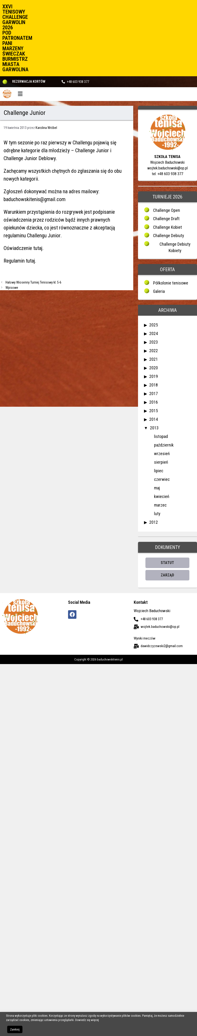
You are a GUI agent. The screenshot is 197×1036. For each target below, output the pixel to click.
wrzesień (162, 453)
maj (157, 487)
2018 (153, 384)
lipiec (158, 470)
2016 (153, 402)
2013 (154, 427)
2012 (153, 522)
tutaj (37, 248)
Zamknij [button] (15, 1029)
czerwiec (162, 479)
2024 (153, 333)
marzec (160, 505)
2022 (153, 350)
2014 (153, 419)
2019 (153, 376)
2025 (153, 324)
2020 (153, 367)
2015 (153, 410)
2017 (153, 393)
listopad (161, 436)
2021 (153, 359)
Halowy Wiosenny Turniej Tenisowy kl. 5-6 (33, 282)
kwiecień (161, 496)
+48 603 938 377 (78, 82)
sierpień (161, 462)
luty (157, 513)
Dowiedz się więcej (87, 1020)
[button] (20, 94)
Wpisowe (11, 288)
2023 (153, 342)
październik (164, 444)
